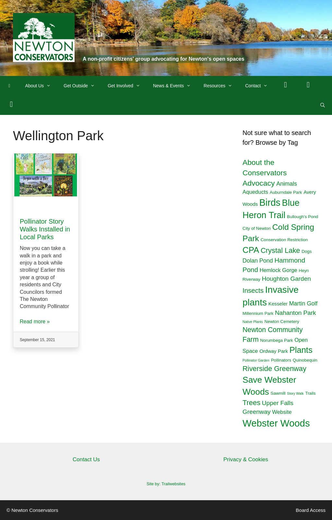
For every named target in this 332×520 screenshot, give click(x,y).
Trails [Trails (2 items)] (310, 393)
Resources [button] (221, 85)
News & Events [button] (175, 85)
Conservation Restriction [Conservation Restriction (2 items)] (284, 239)
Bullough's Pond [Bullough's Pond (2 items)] (302, 216)
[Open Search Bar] (322, 105)
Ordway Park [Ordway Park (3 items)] (273, 351)
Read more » (35, 321)
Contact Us (86, 459)
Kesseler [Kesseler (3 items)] (278, 303)
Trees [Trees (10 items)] (251, 403)
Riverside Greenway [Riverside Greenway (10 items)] (274, 369)
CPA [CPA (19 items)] (251, 249)
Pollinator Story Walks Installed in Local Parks (45, 229)
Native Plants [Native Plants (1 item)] (253, 322)
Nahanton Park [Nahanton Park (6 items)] (295, 312)
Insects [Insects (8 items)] (253, 290)
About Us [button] (41, 85)
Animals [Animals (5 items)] (286, 183)
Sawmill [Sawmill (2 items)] (278, 393)
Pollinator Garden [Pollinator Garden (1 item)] (256, 360)
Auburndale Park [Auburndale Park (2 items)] (286, 192)
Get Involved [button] (127, 85)
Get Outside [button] (82, 85)
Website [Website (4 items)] (281, 412)
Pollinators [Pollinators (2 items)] (281, 360)
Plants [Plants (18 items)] (301, 349)
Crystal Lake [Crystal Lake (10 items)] (280, 250)
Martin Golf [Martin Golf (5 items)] (303, 303)
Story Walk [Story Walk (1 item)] (295, 393)
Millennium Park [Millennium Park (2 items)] (258, 313)
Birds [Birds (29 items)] (269, 202)
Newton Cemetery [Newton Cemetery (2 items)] (282, 321)
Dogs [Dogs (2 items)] (307, 251)
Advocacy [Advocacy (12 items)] (259, 183)
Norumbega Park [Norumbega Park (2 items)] (276, 340)
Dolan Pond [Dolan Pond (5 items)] (258, 260)
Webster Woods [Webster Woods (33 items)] (276, 423)
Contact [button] (259, 85)
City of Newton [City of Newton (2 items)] (257, 228)
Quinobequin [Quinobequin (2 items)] (305, 360)
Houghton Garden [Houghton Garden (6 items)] (286, 278)
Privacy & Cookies (245, 459)
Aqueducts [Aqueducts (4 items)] (255, 192)
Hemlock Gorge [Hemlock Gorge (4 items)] (278, 270)
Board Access (311, 510)
